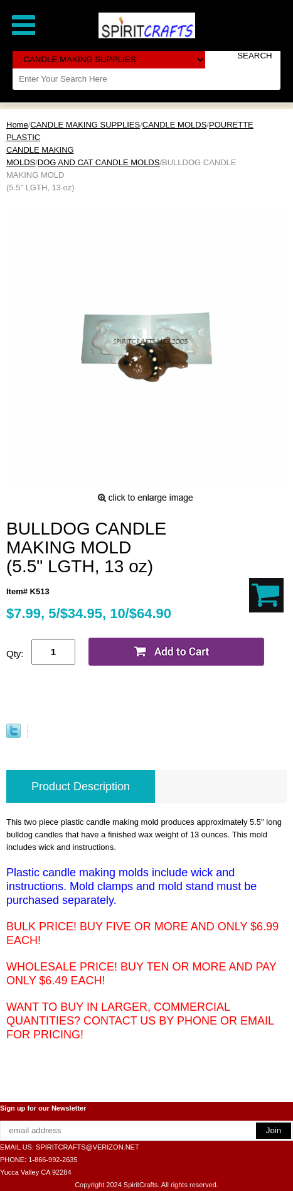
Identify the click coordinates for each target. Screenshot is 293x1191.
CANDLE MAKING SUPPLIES (85, 124)
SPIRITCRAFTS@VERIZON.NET (87, 1147)
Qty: (15, 653)
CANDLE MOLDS (174, 124)
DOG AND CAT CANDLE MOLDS (99, 162)
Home (17, 124)
